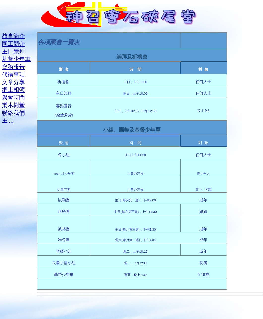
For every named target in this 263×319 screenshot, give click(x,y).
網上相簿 (13, 90)
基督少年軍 (16, 59)
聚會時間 (13, 97)
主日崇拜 (13, 51)
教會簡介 (13, 36)
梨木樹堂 (13, 105)
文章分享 (13, 82)
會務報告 (13, 66)
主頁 (7, 120)
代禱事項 (13, 74)
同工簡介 (13, 43)
